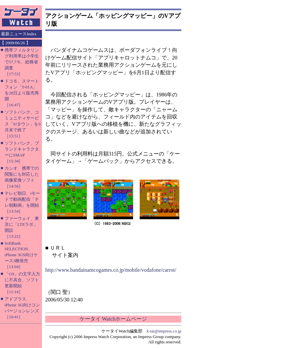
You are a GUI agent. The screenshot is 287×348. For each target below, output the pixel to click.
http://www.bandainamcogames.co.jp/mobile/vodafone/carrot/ (110, 270)
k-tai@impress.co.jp (164, 331)
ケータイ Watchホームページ (113, 319)
